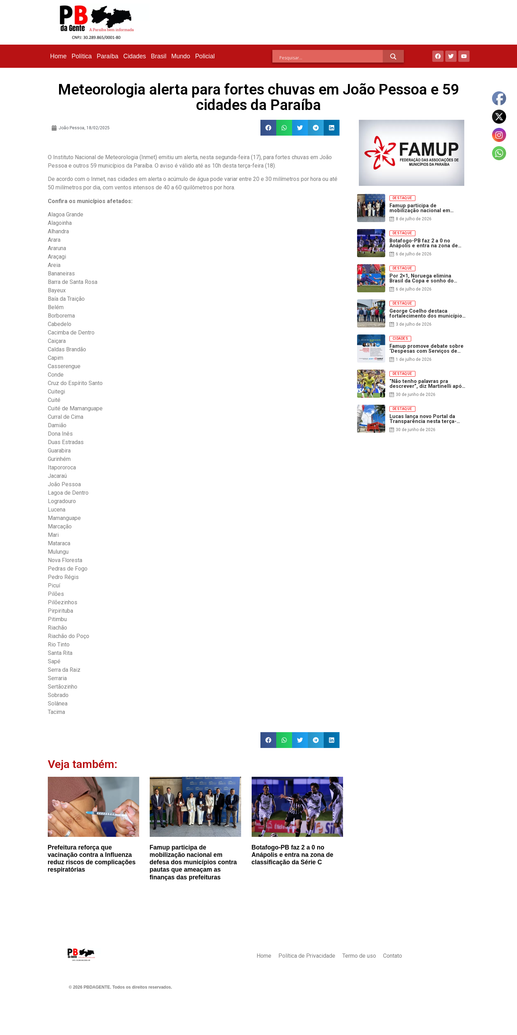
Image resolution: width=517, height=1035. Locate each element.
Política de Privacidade (306, 955)
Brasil (158, 56)
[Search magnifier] (393, 56)
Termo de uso (359, 955)
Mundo (180, 56)
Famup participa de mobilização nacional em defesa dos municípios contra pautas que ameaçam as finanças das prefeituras (193, 862)
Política (81, 56)
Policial (205, 56)
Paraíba (107, 56)
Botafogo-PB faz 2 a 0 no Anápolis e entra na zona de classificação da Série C (293, 855)
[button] (268, 128)
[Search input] (331, 58)
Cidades (134, 56)
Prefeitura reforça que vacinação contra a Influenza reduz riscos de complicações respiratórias (92, 858)
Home (58, 56)
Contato (392, 955)
